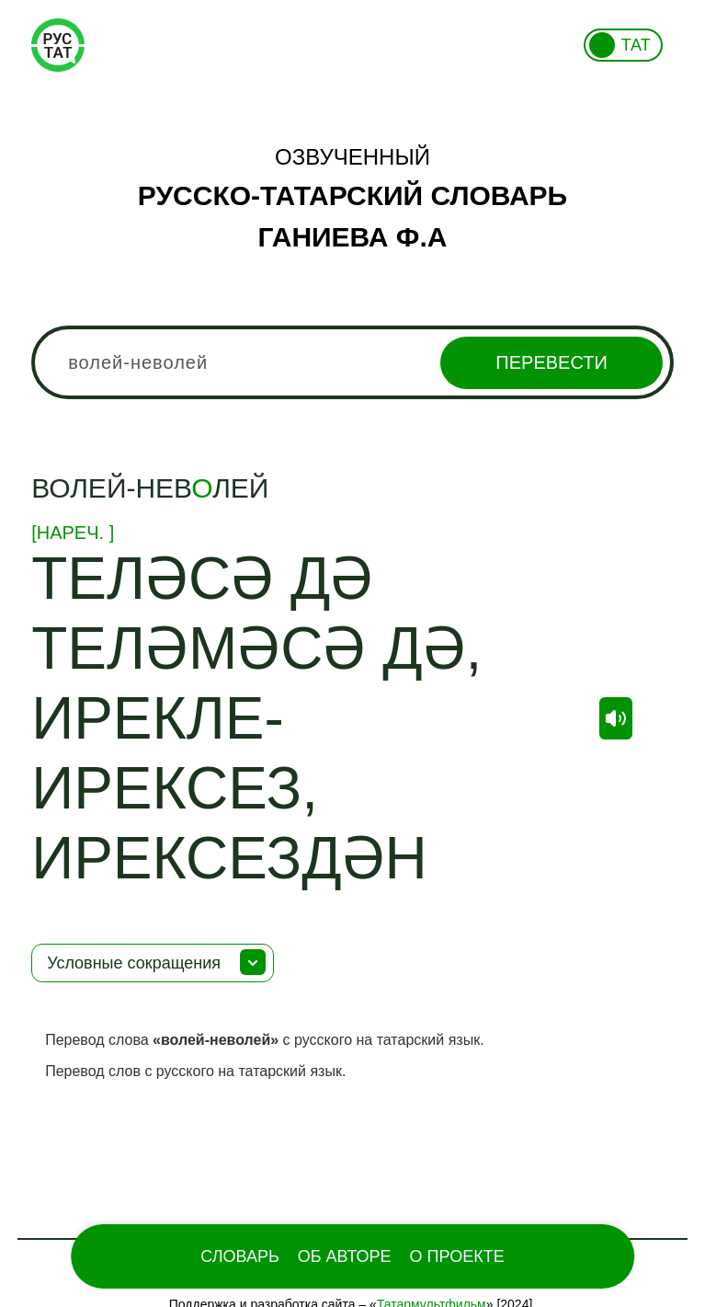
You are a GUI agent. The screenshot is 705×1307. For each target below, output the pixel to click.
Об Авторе (345, 1256)
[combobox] (352, 362)
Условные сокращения (134, 963)
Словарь (239, 1256)
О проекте (457, 1256)
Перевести (551, 362)
